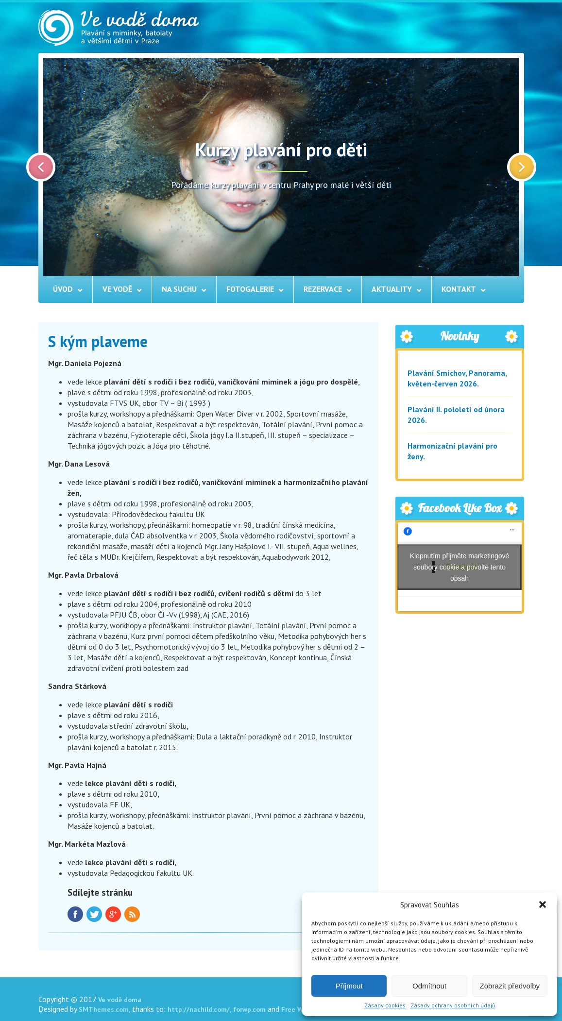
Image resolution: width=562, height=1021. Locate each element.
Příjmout (349, 986)
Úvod (63, 289)
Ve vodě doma (119, 999)
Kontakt (459, 289)
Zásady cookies (385, 1005)
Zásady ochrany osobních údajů (452, 1005)
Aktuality (392, 289)
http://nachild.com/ (199, 1009)
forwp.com (249, 1009)
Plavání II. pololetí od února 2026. (456, 414)
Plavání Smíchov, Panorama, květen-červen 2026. (457, 378)
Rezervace (323, 289)
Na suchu (179, 289)
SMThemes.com (104, 1009)
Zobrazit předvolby (510, 986)
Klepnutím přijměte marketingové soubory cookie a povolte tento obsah (460, 567)
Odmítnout (429, 986)
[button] (542, 904)
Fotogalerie (250, 289)
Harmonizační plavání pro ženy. (452, 451)
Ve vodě (117, 289)
